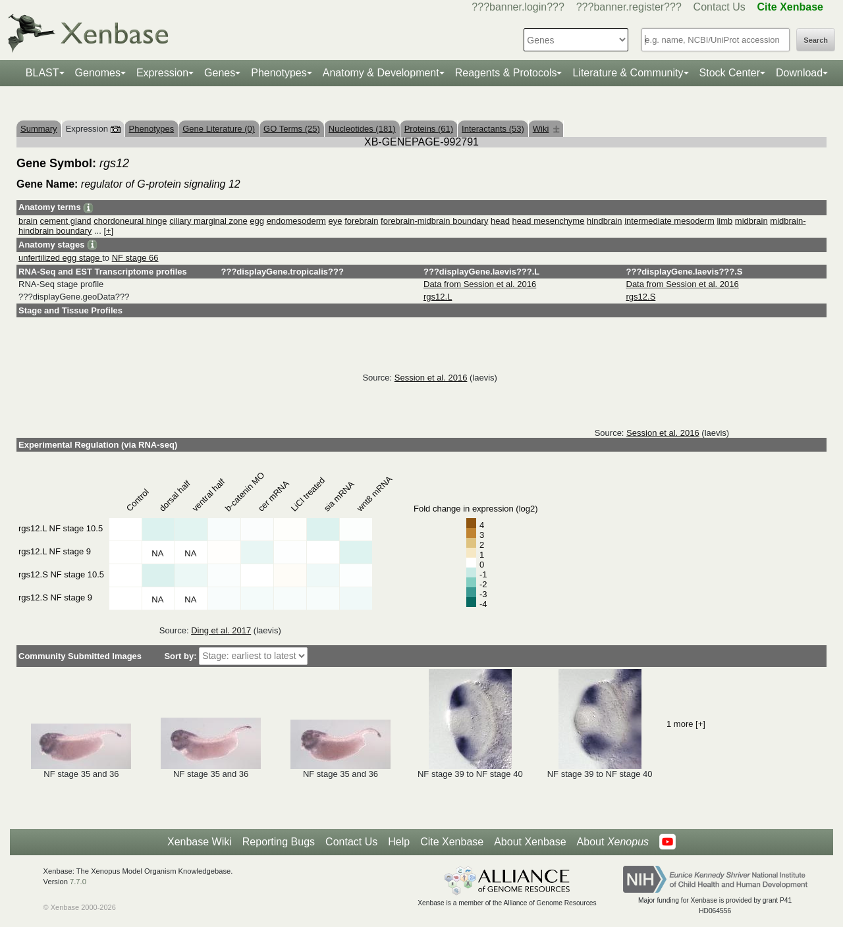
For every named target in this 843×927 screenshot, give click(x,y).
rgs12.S (641, 297)
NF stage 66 (135, 258)
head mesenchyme (548, 221)
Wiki (546, 129)
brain (28, 221)
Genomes (98, 72)
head (500, 221)
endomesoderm (296, 221)
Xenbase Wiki (199, 841)
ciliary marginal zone (208, 221)
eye (335, 221)
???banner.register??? (629, 7)
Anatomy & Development (381, 72)
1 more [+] (685, 724)
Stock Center (729, 72)
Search (815, 40)
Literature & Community (627, 72)
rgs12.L (437, 297)
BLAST (42, 72)
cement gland (66, 221)
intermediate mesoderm (669, 221)
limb (724, 221)
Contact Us (719, 7)
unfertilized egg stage (60, 258)
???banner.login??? (518, 7)
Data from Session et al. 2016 (479, 284)
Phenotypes (279, 72)
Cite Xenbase (451, 841)
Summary (38, 129)
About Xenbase (530, 841)
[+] (108, 231)
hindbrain (604, 221)
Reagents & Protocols (506, 72)
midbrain (751, 221)
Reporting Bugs (278, 841)
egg (257, 221)
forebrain (361, 221)
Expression (162, 72)
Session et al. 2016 (431, 378)
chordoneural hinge (130, 221)
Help (399, 841)
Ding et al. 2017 (221, 630)
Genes (219, 72)
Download (799, 72)
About (613, 842)
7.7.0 (78, 882)
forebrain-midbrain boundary (434, 221)
